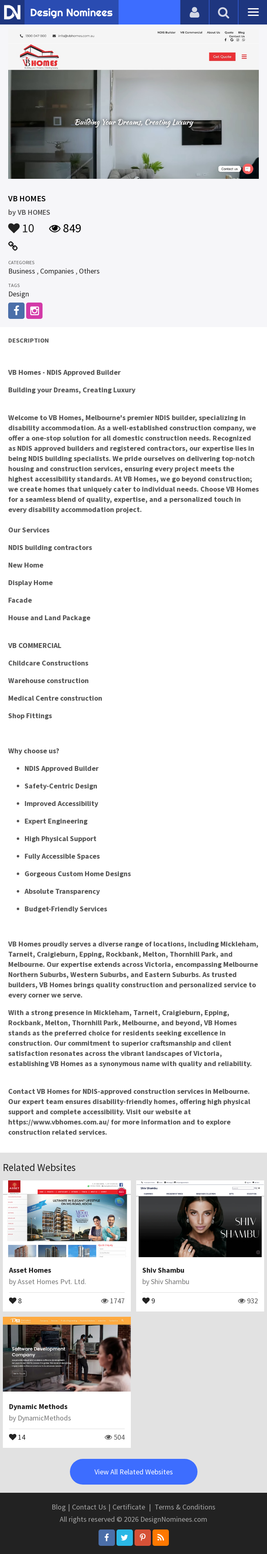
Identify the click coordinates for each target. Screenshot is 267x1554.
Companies (57, 271)
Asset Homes (30, 1270)
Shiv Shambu (163, 1270)
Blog (59, 1507)
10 (21, 224)
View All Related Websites (133, 1471)
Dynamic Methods (38, 1406)
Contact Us (89, 1507)
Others (89, 271)
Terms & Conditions (185, 1507)
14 (17, 1436)
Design (18, 293)
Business (21, 271)
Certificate (128, 1507)
